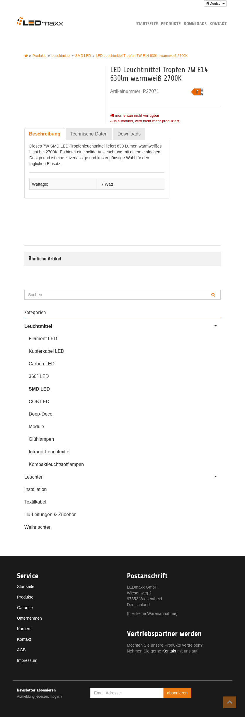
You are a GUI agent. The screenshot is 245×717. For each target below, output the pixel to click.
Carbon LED (42, 363)
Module (36, 426)
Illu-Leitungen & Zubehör (50, 514)
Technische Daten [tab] (89, 133)
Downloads (195, 23)
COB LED (39, 401)
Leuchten (122, 476)
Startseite (147, 23)
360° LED (39, 376)
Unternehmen (29, 618)
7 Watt (107, 184)
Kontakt (218, 23)
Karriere (24, 628)
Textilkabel (35, 501)
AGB (21, 649)
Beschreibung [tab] (44, 133)
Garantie (25, 607)
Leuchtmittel (122, 325)
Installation (35, 489)
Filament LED (43, 338)
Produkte (171, 23)
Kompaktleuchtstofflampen (56, 464)
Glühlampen (41, 439)
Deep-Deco (40, 413)
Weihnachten (38, 527)
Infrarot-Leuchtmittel (49, 451)
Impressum (27, 660)
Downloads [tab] (129, 133)
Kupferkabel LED (46, 351)
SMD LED (39, 389)
